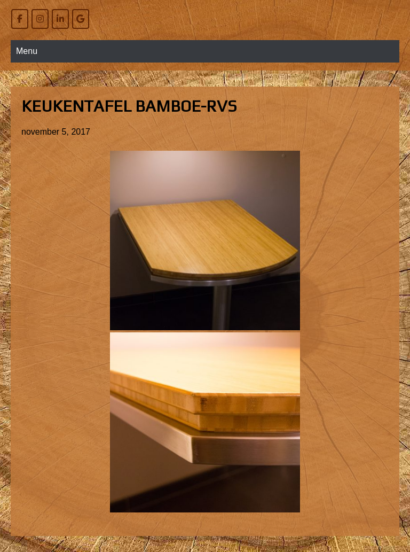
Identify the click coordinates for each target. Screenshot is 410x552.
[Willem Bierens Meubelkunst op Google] (80, 19)
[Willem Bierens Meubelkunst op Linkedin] (60, 19)
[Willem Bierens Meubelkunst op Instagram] (40, 19)
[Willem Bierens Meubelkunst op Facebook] (19, 19)
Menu (26, 51)
